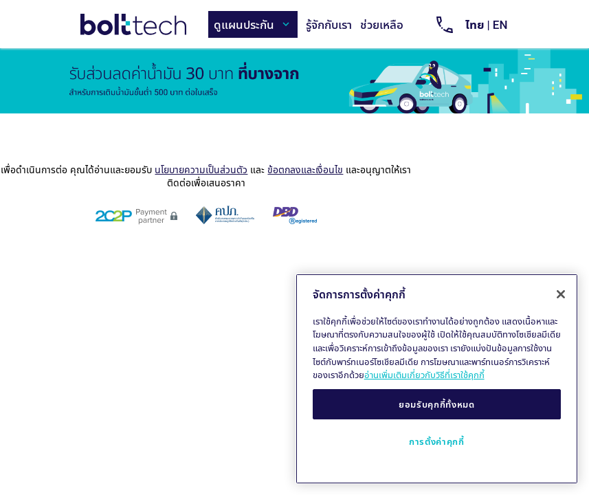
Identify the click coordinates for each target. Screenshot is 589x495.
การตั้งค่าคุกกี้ (437, 441)
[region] (437, 379)
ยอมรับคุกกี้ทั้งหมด (437, 404)
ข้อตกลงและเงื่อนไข (305, 169)
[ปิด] (561, 294)
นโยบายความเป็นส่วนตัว (201, 169)
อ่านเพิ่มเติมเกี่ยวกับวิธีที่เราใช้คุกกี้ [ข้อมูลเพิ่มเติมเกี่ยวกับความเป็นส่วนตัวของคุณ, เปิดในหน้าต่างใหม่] (424, 374)
